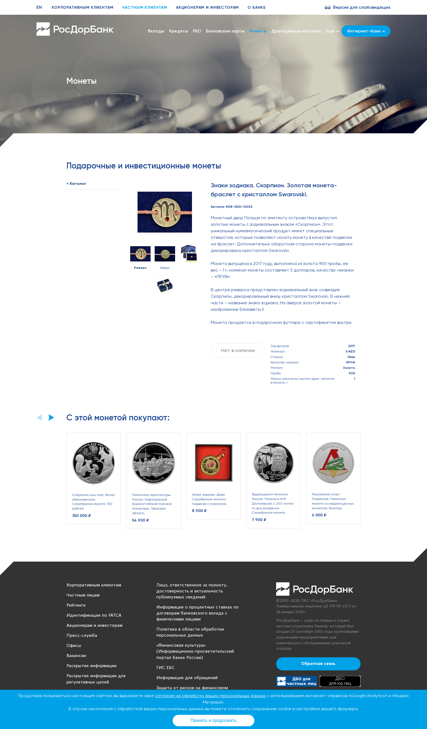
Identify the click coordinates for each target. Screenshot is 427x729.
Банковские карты (225, 31)
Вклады (156, 31)
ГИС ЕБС (165, 667)
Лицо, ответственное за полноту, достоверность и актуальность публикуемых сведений (191, 591)
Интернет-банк (366, 31)
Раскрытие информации (91, 666)
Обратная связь (318, 664)
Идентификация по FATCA (93, 615)
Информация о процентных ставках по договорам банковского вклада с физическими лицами (197, 613)
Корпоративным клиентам (82, 7)
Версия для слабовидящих (362, 7)
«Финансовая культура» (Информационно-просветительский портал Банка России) (195, 651)
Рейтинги (76, 605)
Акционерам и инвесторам (207, 7)
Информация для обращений (187, 678)
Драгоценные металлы (296, 31)
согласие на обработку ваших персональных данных (210, 695)
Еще (332, 31)
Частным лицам (83, 595)
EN (39, 7)
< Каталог (76, 183)
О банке (257, 7)
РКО (197, 31)
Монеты (257, 31)
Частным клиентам (144, 7)
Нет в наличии (238, 350)
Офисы (73, 645)
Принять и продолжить (214, 720)
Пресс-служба (81, 635)
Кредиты (178, 31)
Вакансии (76, 655)
